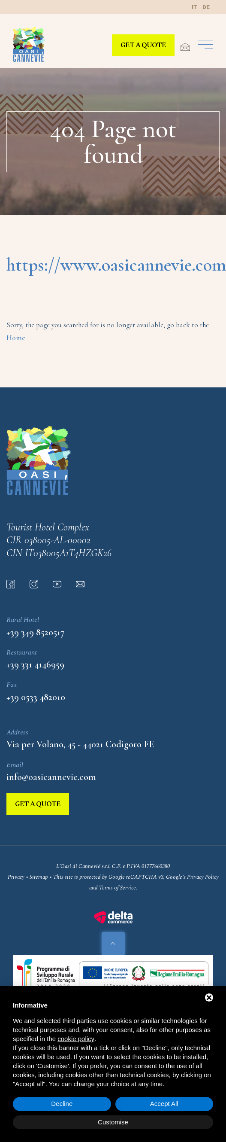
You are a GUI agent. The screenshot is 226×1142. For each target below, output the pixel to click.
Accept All (164, 1103)
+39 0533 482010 (35, 697)
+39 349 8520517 (35, 632)
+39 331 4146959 (35, 664)
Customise (113, 1122)
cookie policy (75, 1038)
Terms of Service (117, 887)
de (206, 7)
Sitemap (39, 877)
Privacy (16, 877)
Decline (61, 1103)
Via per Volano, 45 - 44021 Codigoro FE (80, 744)
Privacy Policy (203, 877)
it (194, 7)
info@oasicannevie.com (51, 777)
